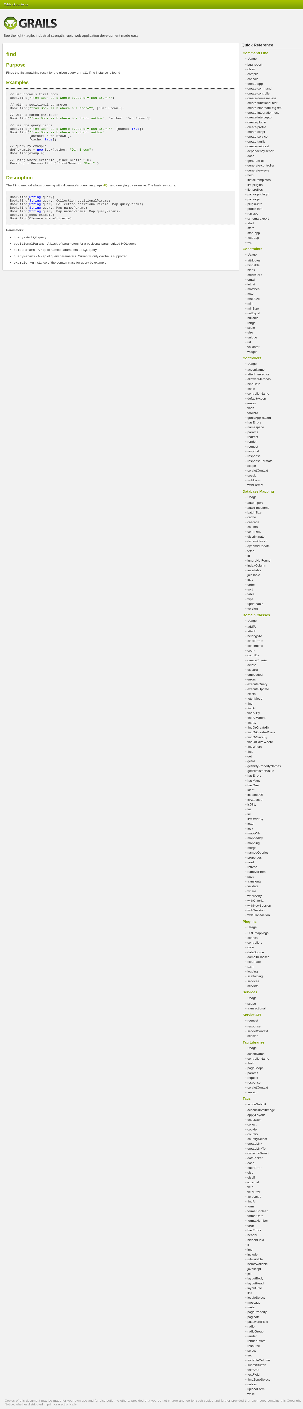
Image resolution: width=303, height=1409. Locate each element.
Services (250, 992)
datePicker (255, 1158)
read (250, 862)
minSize (253, 308)
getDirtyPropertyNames (264, 766)
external (253, 1182)
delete (251, 665)
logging (252, 971)
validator (253, 347)
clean (251, 69)
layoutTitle (254, 1288)
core (250, 947)
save (250, 876)
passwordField (257, 1321)
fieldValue (254, 1196)
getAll (251, 761)
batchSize (254, 512)
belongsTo (254, 636)
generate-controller (260, 165)
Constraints (252, 249)
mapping (253, 843)
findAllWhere (256, 718)
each (250, 1163)
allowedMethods (259, 379)
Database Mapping (258, 491)
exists (251, 694)
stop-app (253, 233)
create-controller (259, 93)
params (252, 432)
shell (250, 223)
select (251, 1350)
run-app (252, 213)
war (250, 242)
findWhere (254, 746)
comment (254, 531)
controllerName (258, 393)
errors (251, 403)
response (254, 456)
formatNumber (257, 1220)
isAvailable (255, 1259)
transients (254, 881)
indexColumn (256, 565)
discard (252, 669)
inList (251, 284)
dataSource (255, 952)
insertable (254, 570)
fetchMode (254, 698)
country (252, 1134)
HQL (106, 185)
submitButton (256, 1365)
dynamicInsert (257, 541)
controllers (254, 942)
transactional (256, 1008)
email (251, 279)
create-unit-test (258, 146)
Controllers (252, 358)
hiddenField (255, 1240)
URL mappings (257, 933)
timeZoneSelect (258, 1379)
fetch (250, 551)
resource (253, 1346)
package (253, 199)
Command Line (255, 53)
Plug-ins (250, 921)
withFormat (255, 485)
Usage (252, 58)
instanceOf (255, 795)
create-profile (256, 127)
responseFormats (259, 461)
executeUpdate (258, 689)
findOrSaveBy (257, 737)
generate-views (258, 170)
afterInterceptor (258, 374)
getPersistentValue (260, 771)
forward (252, 413)
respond (253, 451)
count (251, 650)
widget (252, 352)
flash (250, 408)
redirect (252, 437)
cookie (252, 1129)
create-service (257, 136)
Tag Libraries (254, 1042)
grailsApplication (259, 417)
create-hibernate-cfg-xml (264, 108)
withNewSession (259, 905)
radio (250, 1326)
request (252, 446)
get (249, 756)
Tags (247, 1098)
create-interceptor (260, 117)
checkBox (254, 1119)
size (250, 332)
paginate (253, 1317)
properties (254, 857)
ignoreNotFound (259, 560)
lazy (250, 579)
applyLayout (256, 1115)
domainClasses (258, 957)
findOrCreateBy (258, 727)
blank (251, 270)
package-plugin (258, 194)
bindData (253, 384)
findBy (251, 723)
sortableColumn (258, 1360)
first (250, 751)
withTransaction (258, 915)
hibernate (254, 961)
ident (250, 790)
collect (252, 1124)
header (252, 1235)
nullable (252, 318)
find (250, 703)
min (250, 303)
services (253, 981)
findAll (251, 708)
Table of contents (16, 4)
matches (253, 289)
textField (253, 1374)
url (249, 342)
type (250, 599)
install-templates (259, 180)
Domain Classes (256, 615)
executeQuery (257, 684)
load (250, 823)
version (252, 608)
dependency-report (260, 151)
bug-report (254, 64)
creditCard (254, 275)
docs (250, 156)
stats (250, 228)
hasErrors (254, 422)
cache (251, 517)
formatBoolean (257, 1211)
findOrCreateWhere (261, 732)
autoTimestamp (258, 507)
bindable (253, 265)
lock (250, 828)
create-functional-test (262, 103)
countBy (253, 655)
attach (251, 631)
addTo (251, 626)
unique (252, 337)
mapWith (253, 833)
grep (250, 1225)
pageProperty (257, 1312)
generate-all (255, 160)
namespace (255, 427)
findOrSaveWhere (260, 742)
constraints (255, 646)
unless (252, 1384)
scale (251, 327)
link (249, 1293)
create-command (259, 88)
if (248, 1245)
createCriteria (257, 660)
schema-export (258, 218)
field (250, 1187)
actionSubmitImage (261, 1110)
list (249, 814)
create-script (256, 132)
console (252, 79)
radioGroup (255, 1331)
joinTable (253, 575)
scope (251, 466)
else (250, 1172)
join (249, 1273)
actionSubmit (256, 1104)
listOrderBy (255, 819)
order (251, 584)
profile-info (254, 209)
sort (250, 589)
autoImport (255, 502)
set (249, 1355)
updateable (255, 604)
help (250, 175)
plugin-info (254, 204)
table (250, 594)
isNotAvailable (257, 1264)
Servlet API (252, 1015)
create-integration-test (263, 112)
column (252, 527)
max (250, 294)
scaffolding (255, 976)
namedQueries (257, 852)
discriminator (256, 536)
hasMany (253, 780)
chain (251, 389)
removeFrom (256, 871)
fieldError (253, 1192)
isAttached (254, 799)
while (251, 1394)
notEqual (253, 313)
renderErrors (256, 1341)
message (253, 1302)
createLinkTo (256, 1148)
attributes (254, 260)
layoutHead (255, 1283)
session (252, 475)
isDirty (251, 804)
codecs (252, 938)
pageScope (255, 1068)
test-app (253, 237)
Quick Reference (257, 45)
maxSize (253, 299)
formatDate (255, 1216)
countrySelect (257, 1139)
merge (252, 848)
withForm (254, 480)
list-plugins (255, 185)
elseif (251, 1177)
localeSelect (256, 1297)
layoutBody (255, 1278)
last (249, 809)
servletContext (257, 470)
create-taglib (256, 141)
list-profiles (255, 189)
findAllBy (253, 713)
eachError (254, 1168)
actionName (256, 369)
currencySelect (258, 1153)
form (250, 1206)
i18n (250, 966)
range (251, 323)
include (252, 1254)
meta (250, 1307)
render (252, 441)
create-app (255, 84)
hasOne (253, 785)
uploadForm (256, 1389)
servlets (252, 986)
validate (252, 886)
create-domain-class (261, 98)
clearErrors (255, 641)
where (251, 891)
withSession (256, 910)
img (250, 1249)
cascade (253, 522)
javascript (254, 1269)
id (248, 556)
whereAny (254, 896)
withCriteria (255, 900)
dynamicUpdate (258, 546)
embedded (255, 674)
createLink (254, 1143)
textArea (253, 1370)
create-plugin (256, 122)
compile (252, 74)
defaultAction (256, 398)
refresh (252, 867)
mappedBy (255, 838)
